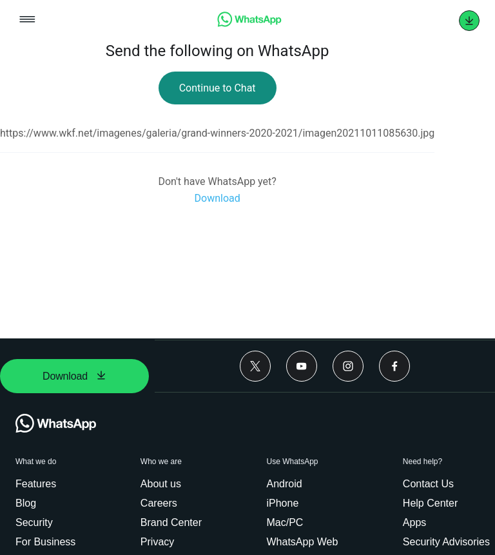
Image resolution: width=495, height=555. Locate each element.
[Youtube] (301, 366)
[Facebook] (394, 366)
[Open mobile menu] (27, 20)
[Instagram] (348, 366)
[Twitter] (255, 366)
